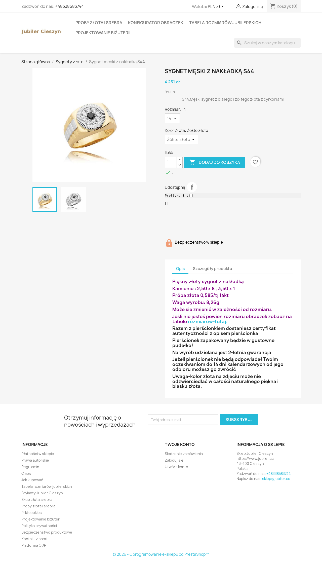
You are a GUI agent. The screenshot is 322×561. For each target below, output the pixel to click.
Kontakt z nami (34, 538)
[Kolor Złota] (181, 139)
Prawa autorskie (35, 460)
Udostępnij (192, 187)
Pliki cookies (31, 512)
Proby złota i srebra (98, 22)
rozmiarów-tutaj (207, 321)
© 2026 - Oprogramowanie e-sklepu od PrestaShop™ (161, 554)
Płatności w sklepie (37, 453)
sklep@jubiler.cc (276, 478)
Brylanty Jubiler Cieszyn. (42, 493)
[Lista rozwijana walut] (216, 7)
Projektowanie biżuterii (102, 32)
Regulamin (30, 466)
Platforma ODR (33, 545)
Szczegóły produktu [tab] (212, 268)
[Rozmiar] (172, 118)
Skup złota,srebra (36, 499)
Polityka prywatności (39, 525)
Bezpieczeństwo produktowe (46, 532)
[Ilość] (171, 162)
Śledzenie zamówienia (184, 453)
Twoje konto (180, 444)
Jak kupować (32, 479)
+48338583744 (69, 6)
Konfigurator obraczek (155, 22)
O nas (26, 473)
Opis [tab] (180, 268)
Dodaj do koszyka (214, 162)
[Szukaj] (267, 43)
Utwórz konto (176, 466)
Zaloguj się (174, 460)
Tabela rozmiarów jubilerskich (225, 22)
